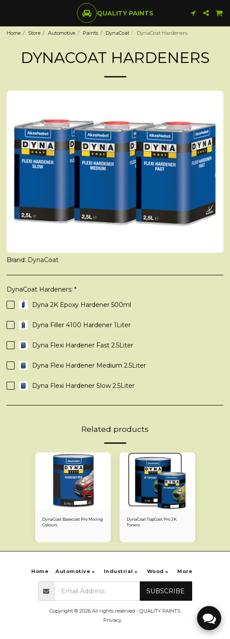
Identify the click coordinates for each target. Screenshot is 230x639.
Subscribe (165, 591)
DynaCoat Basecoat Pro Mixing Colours (72, 522)
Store (34, 33)
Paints (90, 33)
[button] (9, 12)
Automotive (61, 33)
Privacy (112, 620)
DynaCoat (117, 33)
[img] (73, 481)
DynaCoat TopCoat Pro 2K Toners (152, 522)
